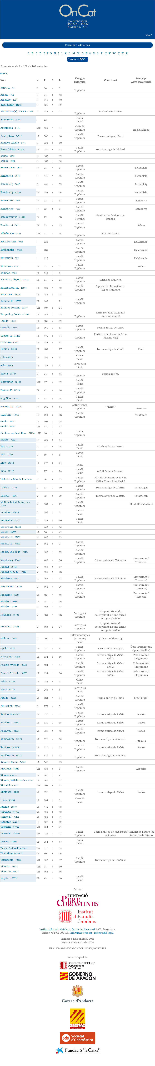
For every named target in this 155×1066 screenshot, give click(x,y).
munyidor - (10, 520)
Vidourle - (9, 871)
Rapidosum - (11, 755)
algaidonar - (10, 104)
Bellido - (7, 160)
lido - (6, 446)
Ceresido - (9, 327)
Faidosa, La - (10, 406)
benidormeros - (12, 216)
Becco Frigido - (12, 149)
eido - (6, 357)
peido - (7, 681)
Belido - (7, 155)
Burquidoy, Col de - (14, 314)
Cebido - (8, 320)
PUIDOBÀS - (10, 705)
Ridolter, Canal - (13, 762)
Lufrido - (8, 495)
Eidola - (8, 373)
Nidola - (8, 531)
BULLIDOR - (10, 294)
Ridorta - (8, 775)
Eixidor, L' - (10, 390)
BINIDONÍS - (10, 258)
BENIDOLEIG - (11, 167)
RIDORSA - (9, 768)
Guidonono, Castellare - (17, 433)
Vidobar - (9, 866)
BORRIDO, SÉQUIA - (14, 279)
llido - (7, 462)
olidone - (8, 638)
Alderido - (8, 99)
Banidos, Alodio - (13, 142)
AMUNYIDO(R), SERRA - (16, 111)
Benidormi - (10, 225)
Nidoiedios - (10, 526)
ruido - (7, 800)
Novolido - (9, 626)
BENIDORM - (10, 200)
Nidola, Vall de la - (14, 551)
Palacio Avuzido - (13, 664)
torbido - (8, 841)
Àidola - (7, 94)
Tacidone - (9, 826)
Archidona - (10, 127)
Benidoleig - (10, 175)
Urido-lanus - (11, 853)
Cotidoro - (9, 342)
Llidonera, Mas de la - (16, 479)
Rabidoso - (9, 722)
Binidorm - (9, 266)
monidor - (9, 512)
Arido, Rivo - (11, 136)
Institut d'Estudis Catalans (55, 929)
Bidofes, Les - (10, 233)
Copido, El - (10, 335)
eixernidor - (10, 381)
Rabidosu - (9, 730)
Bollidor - (8, 272)
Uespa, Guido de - (13, 848)
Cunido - (8, 348)
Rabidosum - (11, 738)
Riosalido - (9, 785)
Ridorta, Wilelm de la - (17, 780)
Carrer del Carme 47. (83, 929)
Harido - (8, 439)
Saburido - (9, 811)
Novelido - (9, 614)
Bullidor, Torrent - (14, 307)
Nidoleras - (10, 578)
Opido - (7, 648)
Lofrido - (8, 487)
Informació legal (104, 932)
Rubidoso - (9, 791)
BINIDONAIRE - (11, 241)
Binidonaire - (11, 249)
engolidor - (10, 398)
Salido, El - (9, 816)
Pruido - (8, 697)
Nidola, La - (10, 536)
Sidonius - (9, 821)
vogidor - (9, 878)
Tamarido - (10, 833)
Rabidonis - (10, 714)
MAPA (3, 73)
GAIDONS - (9, 414)
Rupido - (8, 806)
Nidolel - (8, 566)
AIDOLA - (7, 88)
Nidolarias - (10, 560)
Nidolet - (8, 606)
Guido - (7, 421)
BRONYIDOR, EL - (13, 287)
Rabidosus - (10, 747)
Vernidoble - (10, 859)
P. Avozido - (10, 656)
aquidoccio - (10, 119)
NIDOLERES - (11, 586)
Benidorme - (10, 208)
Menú (148, 35)
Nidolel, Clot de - (13, 571)
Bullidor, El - (10, 300)
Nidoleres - (10, 594)
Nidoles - (8, 601)
